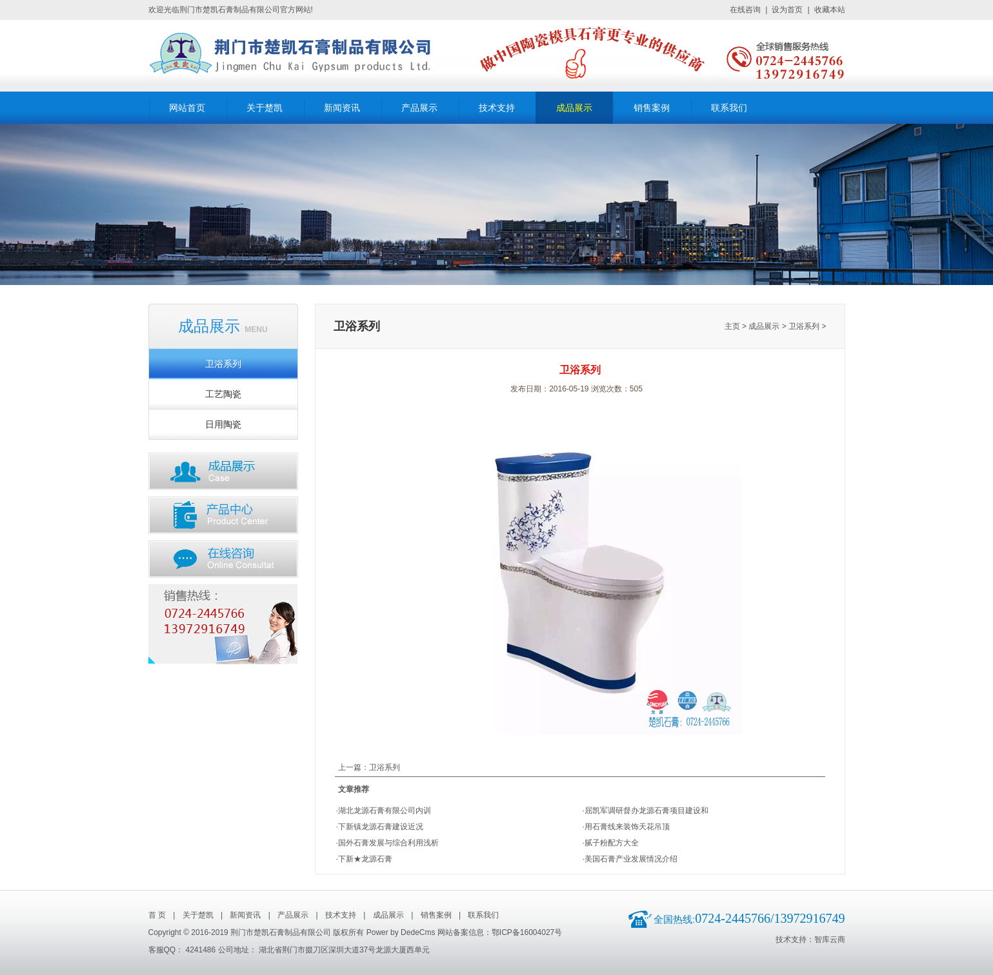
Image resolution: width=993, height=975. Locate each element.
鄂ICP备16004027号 (527, 932)
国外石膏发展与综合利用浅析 (388, 842)
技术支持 (497, 108)
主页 (732, 326)
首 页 (157, 915)
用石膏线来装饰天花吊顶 (627, 826)
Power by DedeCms (401, 932)
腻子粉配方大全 (612, 842)
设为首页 (787, 9)
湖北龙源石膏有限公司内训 (384, 810)
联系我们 (729, 108)
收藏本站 (829, 9)
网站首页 (187, 108)
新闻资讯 (342, 108)
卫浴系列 (223, 364)
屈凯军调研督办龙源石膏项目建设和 (646, 810)
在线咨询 (745, 9)
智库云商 (829, 939)
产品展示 (419, 108)
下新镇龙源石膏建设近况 (380, 826)
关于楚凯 (264, 108)
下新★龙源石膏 (365, 858)
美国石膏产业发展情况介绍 (631, 858)
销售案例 (652, 108)
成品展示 (574, 108)
